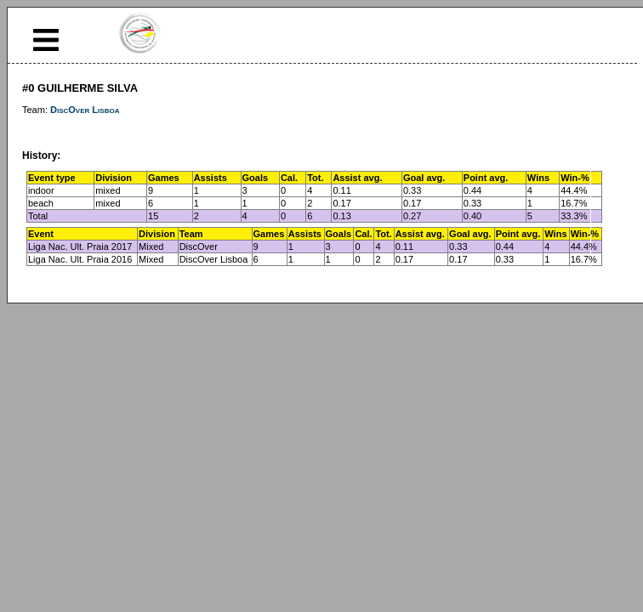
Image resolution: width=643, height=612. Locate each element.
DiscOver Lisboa (84, 110)
